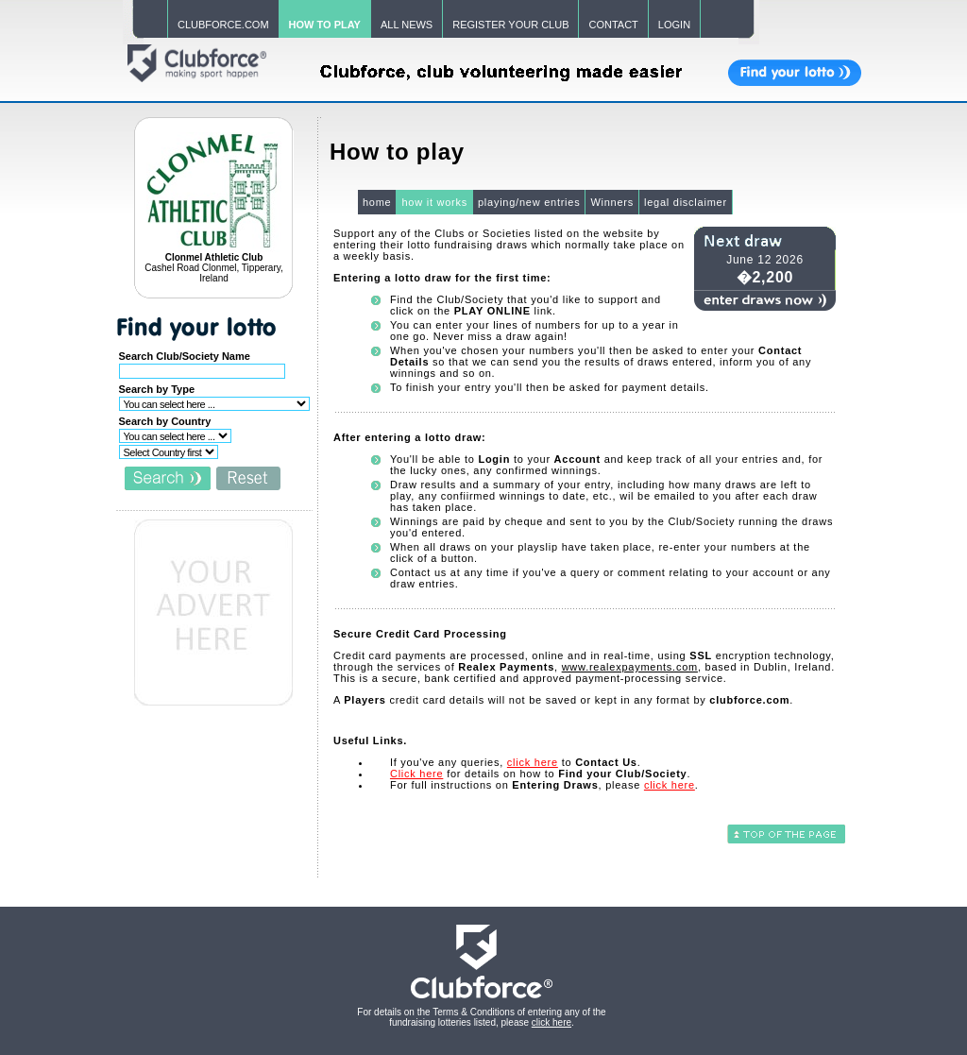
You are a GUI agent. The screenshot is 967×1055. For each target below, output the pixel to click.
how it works (434, 202)
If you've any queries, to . (515, 762)
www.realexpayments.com (630, 666)
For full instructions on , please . (544, 785)
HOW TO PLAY (325, 24)
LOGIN (674, 24)
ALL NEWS (407, 24)
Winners (612, 202)
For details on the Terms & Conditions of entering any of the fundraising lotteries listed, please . (481, 1017)
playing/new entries (529, 202)
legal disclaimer (685, 202)
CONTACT (612, 24)
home (377, 202)
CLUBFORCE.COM (223, 24)
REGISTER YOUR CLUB (510, 24)
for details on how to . (540, 773)
